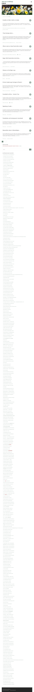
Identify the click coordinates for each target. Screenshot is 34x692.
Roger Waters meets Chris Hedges (8, 424)
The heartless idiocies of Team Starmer (8, 617)
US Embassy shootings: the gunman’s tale (8, 520)
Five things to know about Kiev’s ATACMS (8, 684)
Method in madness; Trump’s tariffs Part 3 (8, 547)
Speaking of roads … (7, 106)
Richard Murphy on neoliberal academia (8, 456)
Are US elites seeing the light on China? (8, 330)
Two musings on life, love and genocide (8, 289)
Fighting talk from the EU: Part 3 (7, 561)
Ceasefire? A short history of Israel (7, 333)
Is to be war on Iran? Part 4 (6, 200)
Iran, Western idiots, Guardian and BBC (8, 227)
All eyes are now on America (7, 485)
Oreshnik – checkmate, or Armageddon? (8, 673)
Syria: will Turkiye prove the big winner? (8, 644)
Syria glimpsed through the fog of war (8, 650)
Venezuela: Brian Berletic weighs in (8, 256)
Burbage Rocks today (6, 594)
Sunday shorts (5, 215)
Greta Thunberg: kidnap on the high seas (8, 502)
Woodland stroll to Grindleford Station (8, 162)
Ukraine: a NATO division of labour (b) (8, 512)
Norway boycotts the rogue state (7, 526)
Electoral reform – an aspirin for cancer (8, 538)
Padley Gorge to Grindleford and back (8, 244)
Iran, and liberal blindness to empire (8, 242)
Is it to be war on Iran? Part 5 (7, 195)
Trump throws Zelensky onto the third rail (8, 596)
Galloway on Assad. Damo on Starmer (8, 637)
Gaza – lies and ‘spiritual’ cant (7, 515)
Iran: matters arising (6, 174)
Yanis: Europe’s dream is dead (7, 570)
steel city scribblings (7, 1)
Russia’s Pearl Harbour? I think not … (8, 508)
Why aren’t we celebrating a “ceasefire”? (8, 335)
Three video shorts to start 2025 (7, 638)
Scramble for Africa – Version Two (11, 94)
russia (14, 42)
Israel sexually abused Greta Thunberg (8, 342)
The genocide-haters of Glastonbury (8, 464)
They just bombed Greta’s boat (7, 382)
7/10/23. (8, 423)
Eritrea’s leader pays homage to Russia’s (12, 82)
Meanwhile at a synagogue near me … (8, 353)
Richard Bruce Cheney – (8, 321)
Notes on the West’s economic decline (8, 643)
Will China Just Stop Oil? (6, 646)
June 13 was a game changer (7, 470)
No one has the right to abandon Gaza (8, 471)
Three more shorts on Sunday (7, 374)
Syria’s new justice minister (6, 634)
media (8, 54)
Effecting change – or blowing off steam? (8, 391)
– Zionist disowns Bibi (8, 368)
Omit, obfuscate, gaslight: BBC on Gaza (8, 535)
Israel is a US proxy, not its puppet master (8, 488)
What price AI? (5, 339)
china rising (7, 42)
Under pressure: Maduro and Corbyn (8, 385)
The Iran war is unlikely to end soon (8, 168)
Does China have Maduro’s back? (7, 271)
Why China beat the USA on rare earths (8, 288)
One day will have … (8, 338)
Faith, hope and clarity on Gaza (7, 347)
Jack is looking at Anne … (6, 647)
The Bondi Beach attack (6, 277)
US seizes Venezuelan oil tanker (7, 285)
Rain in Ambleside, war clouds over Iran (8, 192)
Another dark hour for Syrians (7, 664)
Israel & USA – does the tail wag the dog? (8, 159)
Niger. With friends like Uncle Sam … (11, 58)
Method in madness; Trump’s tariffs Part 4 (8, 546)
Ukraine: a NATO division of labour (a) (8, 514)
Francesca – (8, 438)
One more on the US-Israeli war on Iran (8, 491)
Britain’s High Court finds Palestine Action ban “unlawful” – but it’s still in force (13, 207)
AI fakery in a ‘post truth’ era (7, 268)
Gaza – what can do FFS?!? (6, 511)
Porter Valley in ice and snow (7, 679)
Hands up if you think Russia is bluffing (8, 678)
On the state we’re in (6, 635)
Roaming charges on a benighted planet (8, 332)
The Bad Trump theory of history (7, 209)
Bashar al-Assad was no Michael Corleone (8, 655)
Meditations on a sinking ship (7, 400)
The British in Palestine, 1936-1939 (7, 461)
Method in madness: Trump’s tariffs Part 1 (8, 552)
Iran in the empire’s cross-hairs (7, 497)
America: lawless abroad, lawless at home (8, 197)
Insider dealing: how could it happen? (8, 154)
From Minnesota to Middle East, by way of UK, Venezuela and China (12, 245)
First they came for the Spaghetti (7, 377)
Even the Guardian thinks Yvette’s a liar (8, 388)
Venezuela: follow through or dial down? (8, 295)
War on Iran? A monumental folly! (7, 500)
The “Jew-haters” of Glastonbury (7, 465)
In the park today (5, 605)
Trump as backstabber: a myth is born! (8, 576)
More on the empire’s (7, 224)
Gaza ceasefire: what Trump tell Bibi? (8, 626)
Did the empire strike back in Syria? (8, 652)
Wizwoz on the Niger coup (9, 70)
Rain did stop (7, 444)
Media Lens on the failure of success (8, 294)
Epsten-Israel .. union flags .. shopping (8, 212)
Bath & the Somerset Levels (7, 556)
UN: (8, 555)
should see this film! (7, 468)
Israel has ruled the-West (7, 379)
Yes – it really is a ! (7, 517)
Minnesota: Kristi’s (8, 230)
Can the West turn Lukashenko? (7, 336)
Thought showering (5, 194)
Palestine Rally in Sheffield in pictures (8, 559)
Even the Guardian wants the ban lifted (8, 373)
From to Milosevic (7, 221)
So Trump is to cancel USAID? (7, 599)
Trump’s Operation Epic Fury (8, 189)
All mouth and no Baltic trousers (7, 593)
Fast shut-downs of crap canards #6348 (8, 324)
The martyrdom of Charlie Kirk (7, 376)
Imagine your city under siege (7, 380)
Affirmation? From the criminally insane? (8, 453)
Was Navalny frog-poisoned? (7, 203)
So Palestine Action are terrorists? (7, 474)
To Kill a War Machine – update (7, 459)
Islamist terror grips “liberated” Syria (8, 573)
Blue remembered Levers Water (7, 329)
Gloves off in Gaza (5, 602)
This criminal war (5, 186)
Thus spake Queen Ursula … (7, 681)
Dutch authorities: (8, 418)
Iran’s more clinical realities (7, 177)
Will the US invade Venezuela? (7, 312)
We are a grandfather (6, 588)
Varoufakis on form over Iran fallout (8, 156)
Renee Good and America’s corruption (8, 251)
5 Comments (8, 78)
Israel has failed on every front (7, 629)
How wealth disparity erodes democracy (8, 303)
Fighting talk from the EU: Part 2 (7, 562)
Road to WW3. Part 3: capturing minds (8, 441)
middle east (11, 42)
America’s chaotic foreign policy (7, 262)
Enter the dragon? (5, 370)
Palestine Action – (7, 409)
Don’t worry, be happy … (6, 280)
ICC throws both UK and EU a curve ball (8, 682)
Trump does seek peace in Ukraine (8, 567)
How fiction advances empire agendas (8, 233)
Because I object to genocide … (7, 582)
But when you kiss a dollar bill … (7, 315)
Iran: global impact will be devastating (8, 157)
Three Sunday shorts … (8, 33)
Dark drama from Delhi (6, 341)
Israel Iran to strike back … (7, 494)
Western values (5, 623)
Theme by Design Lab (13, 690)
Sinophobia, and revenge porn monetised (13, 118)
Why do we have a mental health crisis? (8, 641)
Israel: (8, 259)
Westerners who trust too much (7, 667)
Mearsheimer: (9, 297)
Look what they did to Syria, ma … (7, 579)
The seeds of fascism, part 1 (6, 365)
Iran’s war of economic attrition (7, 183)
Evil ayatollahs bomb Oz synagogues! (8, 394)
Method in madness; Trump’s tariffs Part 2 (8, 550)
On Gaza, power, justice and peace (7, 350)
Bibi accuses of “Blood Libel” (8, 473)
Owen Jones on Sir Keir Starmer (7, 603)
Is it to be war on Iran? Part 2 (7, 206)
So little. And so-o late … (6, 430)
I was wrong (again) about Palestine (8, 359)
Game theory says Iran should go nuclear (8, 171)
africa (4, 42)
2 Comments (13, 66)
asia (5, 42)
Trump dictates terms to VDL (7, 432)
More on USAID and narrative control (8, 597)
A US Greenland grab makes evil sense (8, 253)
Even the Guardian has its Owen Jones (8, 371)
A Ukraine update (5, 421)
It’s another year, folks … (6, 640)
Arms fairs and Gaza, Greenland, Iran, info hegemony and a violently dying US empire (14, 236)
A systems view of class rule (8, 344)
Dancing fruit (5, 362)
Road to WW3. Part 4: (8, 383)
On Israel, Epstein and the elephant (8, 201)
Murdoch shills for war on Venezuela (8, 298)
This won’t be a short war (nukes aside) (8, 482)
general (6, 54)
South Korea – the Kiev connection (7, 658)
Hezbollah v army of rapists (6, 160)
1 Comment (19, 54)
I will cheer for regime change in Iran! (8, 250)
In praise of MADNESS (6, 506)
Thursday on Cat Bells (6, 632)
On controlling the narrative (7, 649)
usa (8, 66)
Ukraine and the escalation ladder (7, 676)
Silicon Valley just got (8, 611)
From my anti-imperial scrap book (7, 163)
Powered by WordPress (6, 690)
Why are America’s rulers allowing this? (8, 166)
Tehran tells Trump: (10, 247)
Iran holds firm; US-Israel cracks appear (8, 180)
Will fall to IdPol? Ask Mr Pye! (8, 427)
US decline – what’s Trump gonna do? (8, 614)
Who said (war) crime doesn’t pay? (7, 529)
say (8, 544)
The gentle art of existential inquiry (8, 286)
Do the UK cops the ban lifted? (8, 412)
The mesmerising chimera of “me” (7, 292)
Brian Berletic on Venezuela (7, 309)
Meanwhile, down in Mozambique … (11, 130)
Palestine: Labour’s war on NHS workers (8, 300)
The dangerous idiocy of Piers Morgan (8, 505)
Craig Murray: (7, 165)
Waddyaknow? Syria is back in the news (8, 670)
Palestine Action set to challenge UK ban (8, 429)
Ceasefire (6, 476)
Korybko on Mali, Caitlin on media (11, 20)
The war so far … (5, 479)
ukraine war (14, 54)
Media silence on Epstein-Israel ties (8, 218)
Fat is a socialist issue (6, 541)
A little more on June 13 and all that (7, 467)
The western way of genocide (7, 606)
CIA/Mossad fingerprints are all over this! (8, 241)
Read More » (9, 25)
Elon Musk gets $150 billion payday (8, 265)
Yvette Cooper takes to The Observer (8, 403)
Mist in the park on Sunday (6, 239)
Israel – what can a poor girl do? (7, 591)
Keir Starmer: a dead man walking (7, 509)
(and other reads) (12, 46)
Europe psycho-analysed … (6, 238)
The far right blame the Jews (7, 553)
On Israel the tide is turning (7, 532)
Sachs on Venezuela (6, 318)
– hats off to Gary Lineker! (7, 523)
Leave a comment (5, 29)
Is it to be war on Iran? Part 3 (7, 204)
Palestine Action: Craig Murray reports (8, 420)
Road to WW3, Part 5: (8, 356)
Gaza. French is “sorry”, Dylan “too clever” (8, 503)
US (8, 283)
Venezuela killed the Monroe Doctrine (8, 291)
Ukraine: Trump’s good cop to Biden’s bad (8, 585)
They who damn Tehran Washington (8, 248)
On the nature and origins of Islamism (8, 326)
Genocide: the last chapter (6, 564)
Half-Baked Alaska (5, 406)
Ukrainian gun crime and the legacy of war (8, 600)
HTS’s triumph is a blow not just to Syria (8, 661)
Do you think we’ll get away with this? (8, 558)
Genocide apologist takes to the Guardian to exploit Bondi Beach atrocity (12, 274)
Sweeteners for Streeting (6, 435)
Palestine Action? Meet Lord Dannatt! (8, 417)
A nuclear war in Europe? (6, 447)
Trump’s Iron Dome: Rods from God (8, 608)
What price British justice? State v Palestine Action (9, 306)
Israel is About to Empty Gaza (7, 549)
